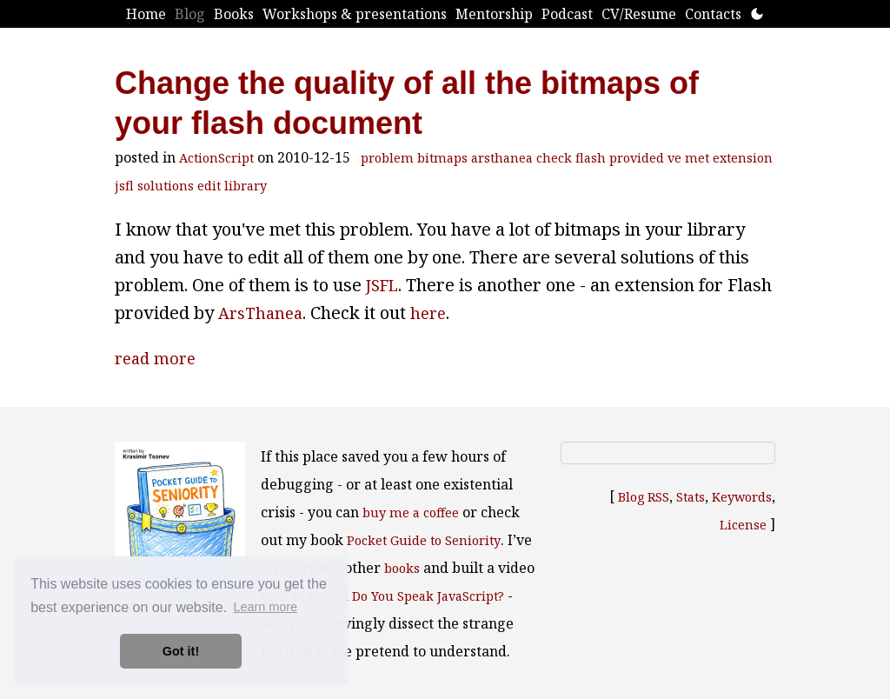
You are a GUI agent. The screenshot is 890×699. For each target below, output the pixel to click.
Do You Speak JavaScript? (428, 596)
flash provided (619, 158)
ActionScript (216, 158)
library (245, 185)
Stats (690, 497)
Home (146, 13)
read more (155, 358)
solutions (165, 185)
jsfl (124, 185)
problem (387, 158)
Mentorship (494, 13)
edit (209, 185)
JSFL (382, 285)
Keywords (742, 497)
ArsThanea (260, 313)
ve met (688, 158)
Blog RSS (643, 497)
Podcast (567, 13)
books (402, 568)
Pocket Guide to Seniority (424, 540)
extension (743, 158)
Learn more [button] (265, 607)
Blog (190, 13)
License (743, 524)
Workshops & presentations (354, 13)
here (428, 313)
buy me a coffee (410, 512)
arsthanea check (521, 158)
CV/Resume (638, 13)
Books (234, 13)
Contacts (713, 13)
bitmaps (442, 158)
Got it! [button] (181, 651)
